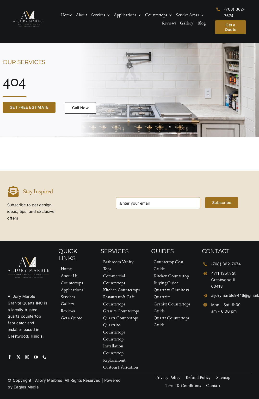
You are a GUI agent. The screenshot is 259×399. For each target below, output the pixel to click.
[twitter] (18, 357)
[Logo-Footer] (28, 13)
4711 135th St (223, 273)
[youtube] (36, 357)
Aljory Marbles (48, 380)
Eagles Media (26, 387)
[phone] (44, 357)
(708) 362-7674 (226, 264)
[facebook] (10, 357)
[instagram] (27, 357)
